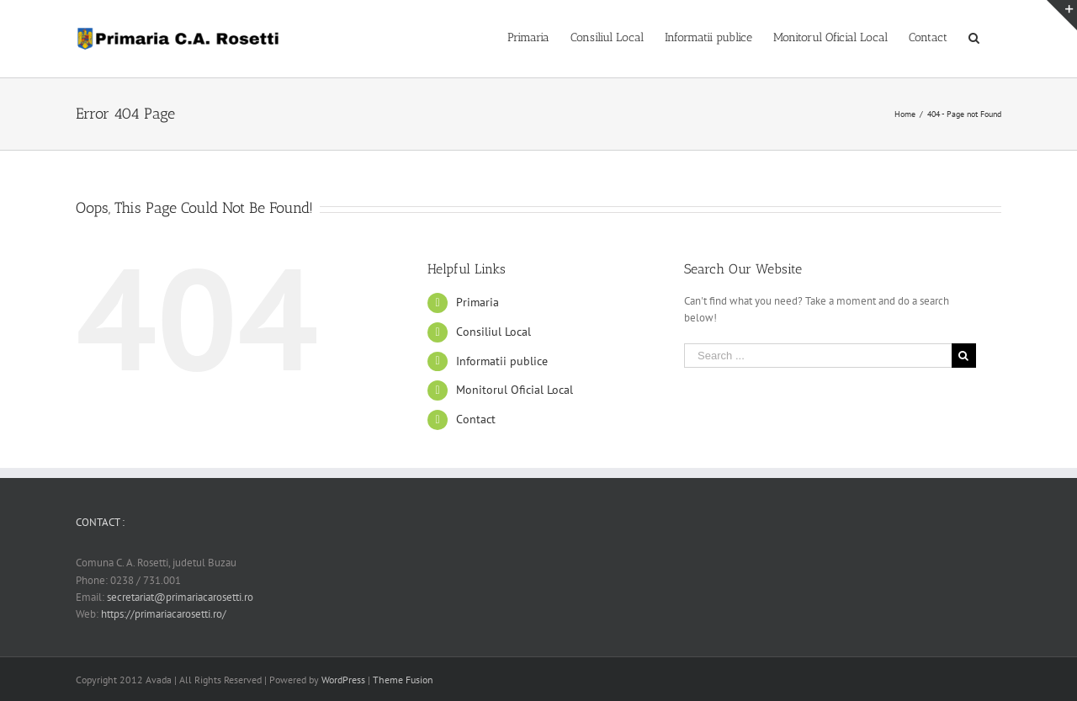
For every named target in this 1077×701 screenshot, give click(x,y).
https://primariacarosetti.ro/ (163, 614)
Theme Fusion (403, 679)
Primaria (477, 302)
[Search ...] (818, 355)
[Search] (974, 36)
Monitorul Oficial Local (514, 389)
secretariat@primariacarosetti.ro (180, 597)
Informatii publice (502, 361)
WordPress (343, 679)
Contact (476, 419)
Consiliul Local (493, 331)
